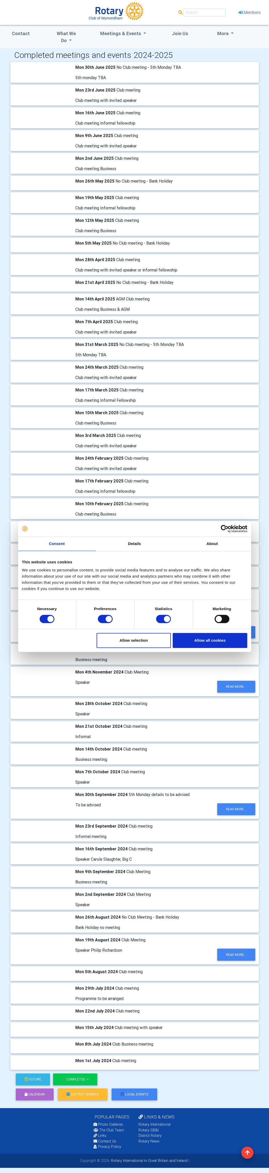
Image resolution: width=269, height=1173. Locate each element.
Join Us (180, 33)
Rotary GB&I (149, 1130)
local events (134, 1094)
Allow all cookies (210, 640)
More (223, 33)
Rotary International (155, 1124)
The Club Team (108, 1130)
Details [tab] (134, 543)
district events (83, 1094)
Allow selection (134, 640)
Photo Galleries (108, 1124)
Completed (74, 1079)
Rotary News (149, 1141)
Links (99, 1135)
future (33, 1079)
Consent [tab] (57, 543)
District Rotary (150, 1135)
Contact (21, 33)
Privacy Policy (107, 1146)
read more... (236, 686)
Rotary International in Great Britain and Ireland (148, 1160)
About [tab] (212, 543)
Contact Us (104, 1141)
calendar (35, 1094)
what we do (66, 37)
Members (249, 12)
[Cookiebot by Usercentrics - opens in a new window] (224, 529)
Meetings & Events (121, 33)
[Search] (205, 13)
